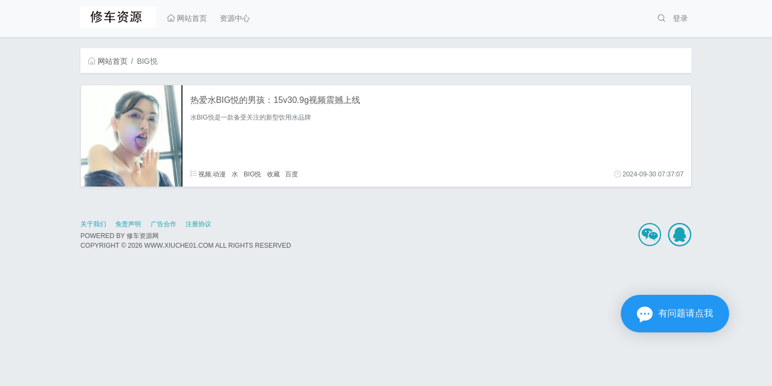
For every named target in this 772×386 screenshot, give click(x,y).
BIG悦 (252, 174)
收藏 (273, 174)
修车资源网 (143, 236)
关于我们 (93, 224)
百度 (291, 174)
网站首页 (187, 18)
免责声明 (128, 224)
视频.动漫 (208, 174)
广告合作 (163, 224)
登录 (680, 18)
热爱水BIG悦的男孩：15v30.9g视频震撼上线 (275, 100)
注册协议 (198, 224)
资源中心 (235, 18)
